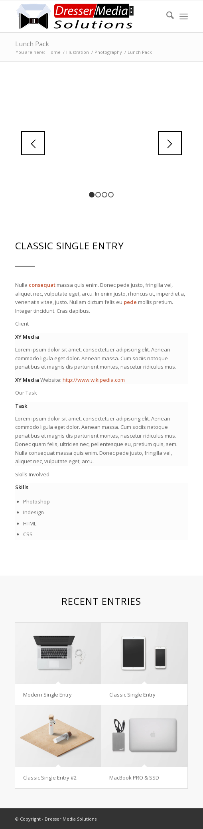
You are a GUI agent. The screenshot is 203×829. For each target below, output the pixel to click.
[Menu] (183, 16)
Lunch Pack (32, 43)
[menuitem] (166, 16)
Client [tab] (22, 323)
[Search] (166, 16)
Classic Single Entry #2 (50, 777)
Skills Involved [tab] (32, 474)
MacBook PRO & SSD (134, 777)
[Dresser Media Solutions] (84, 16)
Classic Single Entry (132, 694)
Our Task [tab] (26, 392)
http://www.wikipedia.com (94, 379)
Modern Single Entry (47, 694)
